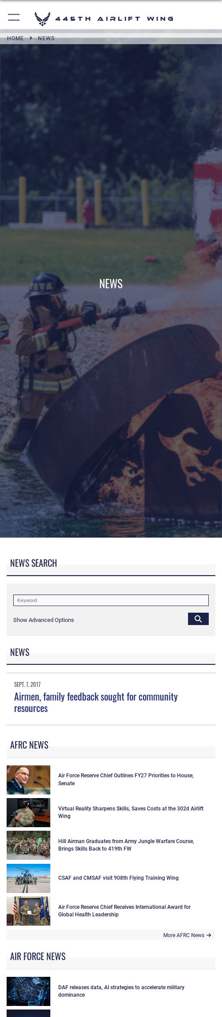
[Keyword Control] (111, 600)
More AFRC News (187, 935)
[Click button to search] (198, 618)
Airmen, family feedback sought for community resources (96, 702)
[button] (14, 19)
